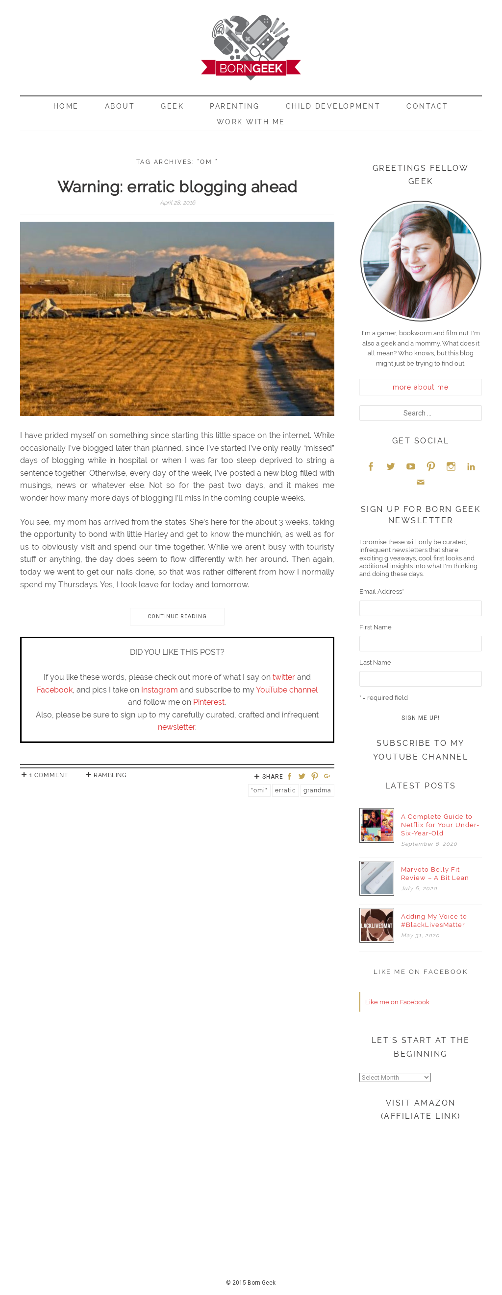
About (120, 106)
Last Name (375, 662)
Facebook (55, 689)
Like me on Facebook (421, 971)
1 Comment (48, 775)
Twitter (390, 466)
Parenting (235, 106)
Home (66, 106)
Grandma (317, 790)
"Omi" (259, 790)
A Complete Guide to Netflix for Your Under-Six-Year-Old (440, 825)
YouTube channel (287, 689)
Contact (427, 106)
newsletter (176, 727)
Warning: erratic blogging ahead (177, 187)
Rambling (110, 775)
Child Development (333, 106)
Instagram (159, 689)
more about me (421, 387)
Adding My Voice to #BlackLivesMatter (434, 920)
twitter (284, 677)
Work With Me (251, 122)
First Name (375, 627)
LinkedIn (471, 466)
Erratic (285, 790)
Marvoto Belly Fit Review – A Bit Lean (435, 873)
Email (420, 482)
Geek (172, 106)
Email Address (381, 591)
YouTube (410, 466)
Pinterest (209, 702)
